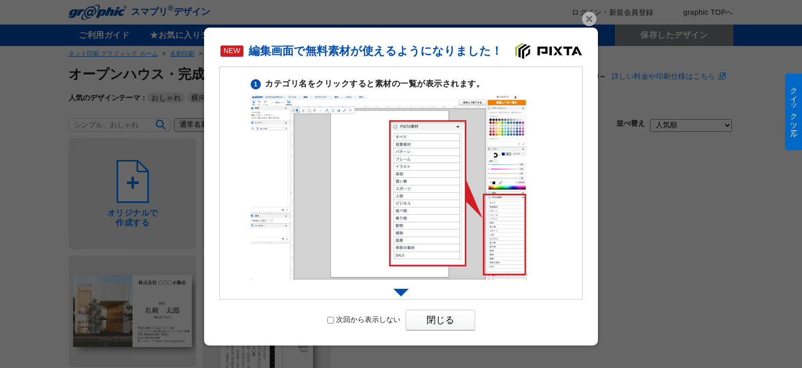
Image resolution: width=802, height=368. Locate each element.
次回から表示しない (363, 319)
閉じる (440, 320)
